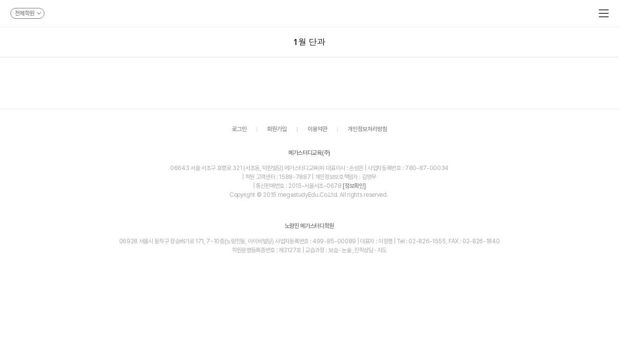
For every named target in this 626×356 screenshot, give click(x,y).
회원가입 (277, 129)
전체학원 (28, 13)
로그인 (239, 129)
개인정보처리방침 (367, 129)
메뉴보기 (604, 13)
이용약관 (317, 129)
